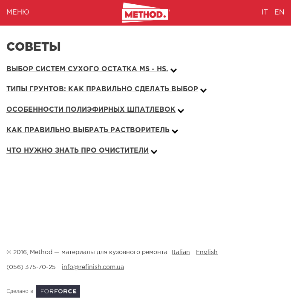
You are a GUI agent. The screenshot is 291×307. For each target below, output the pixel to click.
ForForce (58, 291)
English (207, 252)
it (265, 12)
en (279, 12)
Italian (181, 252)
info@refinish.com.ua (93, 267)
